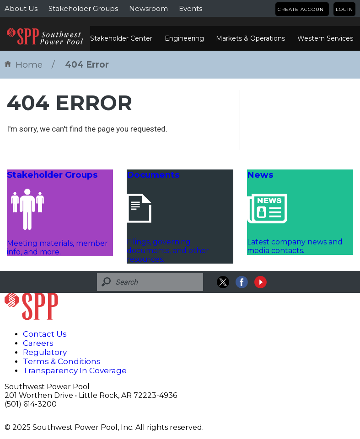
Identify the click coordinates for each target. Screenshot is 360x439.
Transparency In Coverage (75, 370)
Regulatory (45, 352)
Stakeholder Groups (83, 8)
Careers (38, 343)
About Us (21, 8)
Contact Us (45, 334)
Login (344, 9)
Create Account (302, 9)
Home (24, 64)
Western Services (325, 38)
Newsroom (148, 8)
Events (190, 8)
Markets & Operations (250, 38)
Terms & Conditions (62, 361)
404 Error (87, 64)
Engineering (184, 38)
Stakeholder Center (121, 38)
